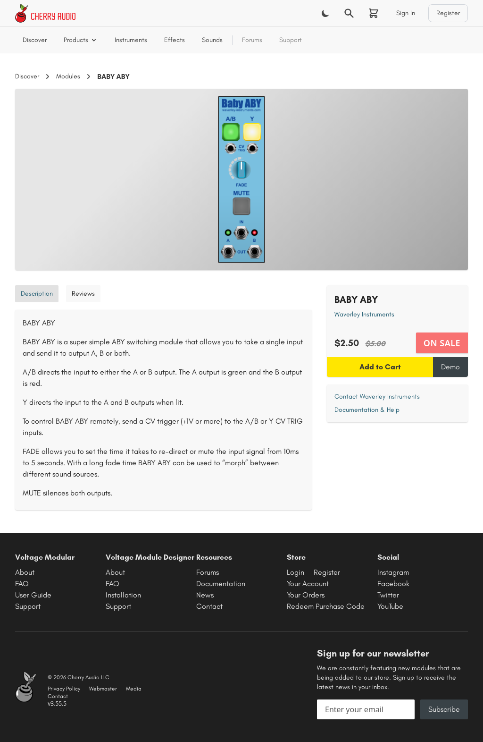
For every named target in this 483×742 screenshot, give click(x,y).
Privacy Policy (64, 688)
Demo (450, 366)
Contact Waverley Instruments (377, 396)
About (24, 572)
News (205, 594)
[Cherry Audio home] (45, 13)
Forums (252, 40)
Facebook (393, 583)
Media (134, 688)
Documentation (220, 583)
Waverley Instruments (364, 314)
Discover (35, 40)
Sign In (405, 13)
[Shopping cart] (373, 13)
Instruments (131, 40)
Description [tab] (37, 294)
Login (295, 572)
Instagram (393, 572)
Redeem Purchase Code (326, 606)
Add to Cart (380, 366)
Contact (209, 606)
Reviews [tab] (83, 294)
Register (448, 13)
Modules (68, 76)
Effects (174, 40)
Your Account (308, 583)
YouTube (390, 606)
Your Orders (306, 594)
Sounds (212, 40)
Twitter (388, 594)
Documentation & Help (367, 410)
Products (81, 40)
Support (290, 40)
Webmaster (103, 688)
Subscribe (444, 709)
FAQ (22, 583)
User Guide (33, 594)
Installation (123, 594)
